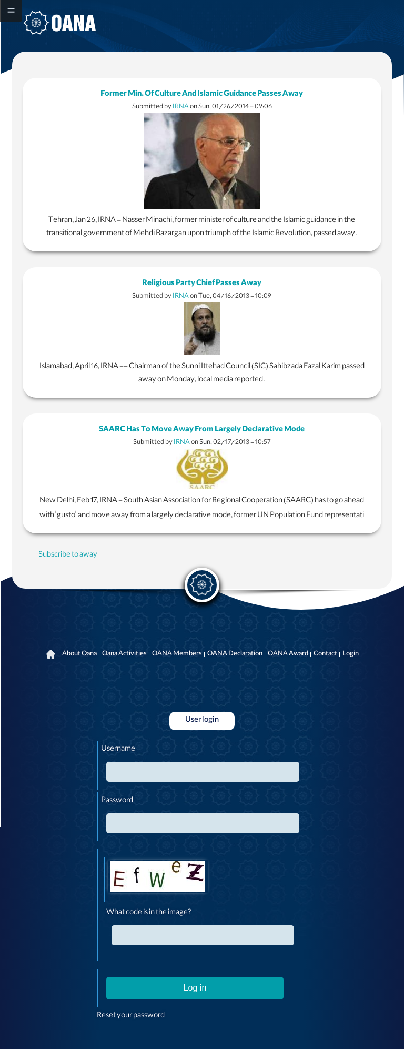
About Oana (79, 654)
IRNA (181, 107)
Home (51, 654)
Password (117, 801)
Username (118, 749)
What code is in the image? (148, 913)
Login (350, 654)
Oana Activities (124, 654)
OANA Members (177, 654)
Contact (325, 654)
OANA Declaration (234, 654)
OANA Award (288, 654)
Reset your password (131, 1016)
